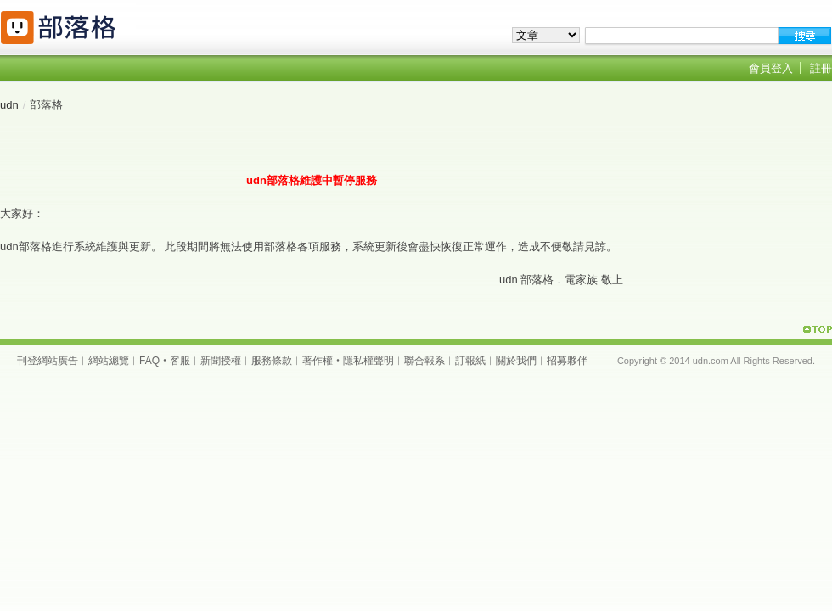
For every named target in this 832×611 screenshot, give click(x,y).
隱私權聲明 (368, 361)
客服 (180, 361)
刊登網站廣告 (47, 361)
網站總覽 (108, 361)
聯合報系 (424, 361)
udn (9, 104)
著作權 (317, 361)
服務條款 (271, 361)
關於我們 (516, 361)
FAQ (149, 361)
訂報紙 (470, 361)
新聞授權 (220, 361)
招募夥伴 (567, 361)
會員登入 (771, 68)
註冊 (821, 68)
